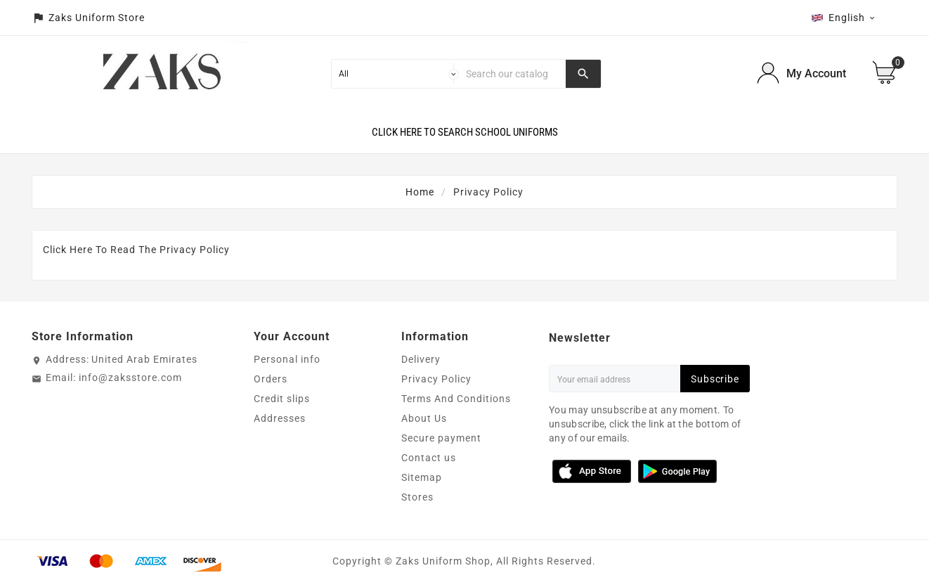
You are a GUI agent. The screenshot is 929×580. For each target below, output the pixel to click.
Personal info (287, 359)
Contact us (428, 457)
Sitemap (421, 477)
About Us (424, 418)
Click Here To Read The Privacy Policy (136, 249)
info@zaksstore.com (130, 377)
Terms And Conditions (456, 398)
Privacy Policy (436, 379)
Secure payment (441, 438)
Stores (417, 497)
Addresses (280, 418)
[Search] (512, 74)
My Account (816, 73)
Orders (270, 379)
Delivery (421, 359)
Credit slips (282, 398)
